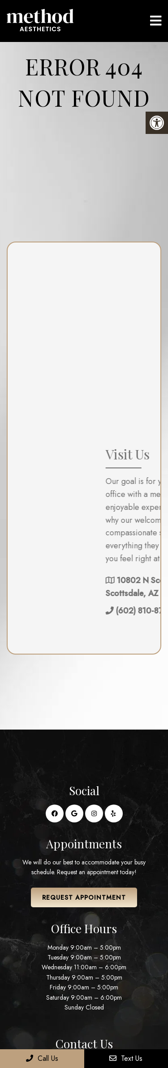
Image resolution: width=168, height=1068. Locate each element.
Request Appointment (84, 897)
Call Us (42, 1058)
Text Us (125, 1058)
